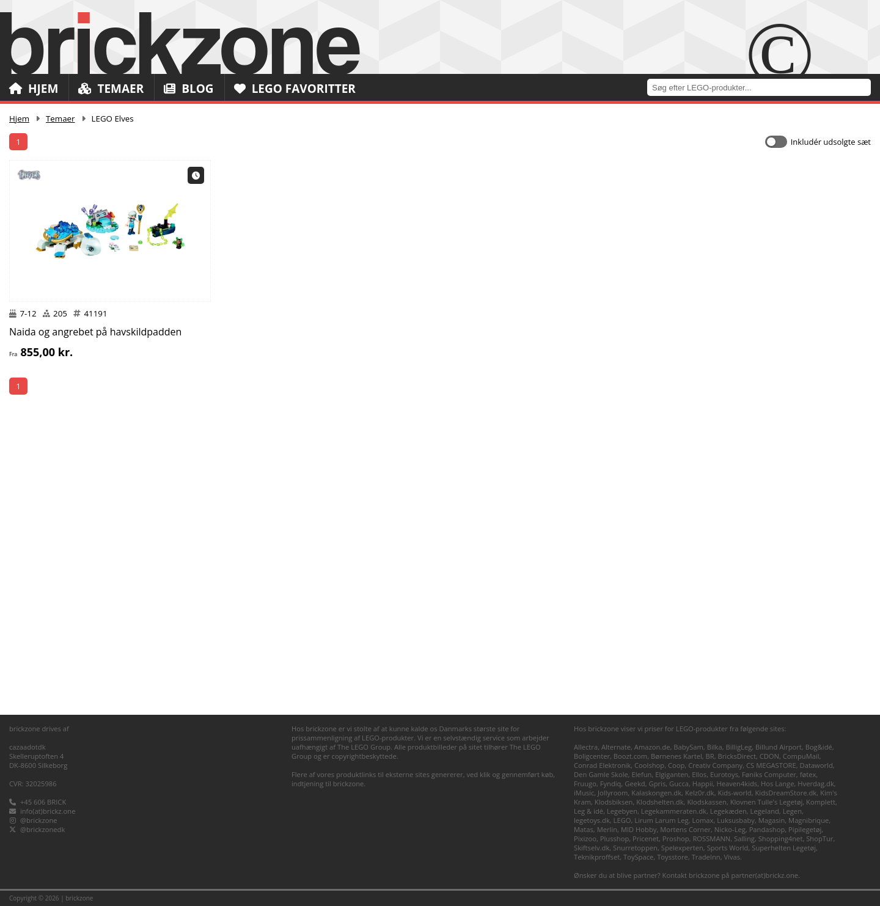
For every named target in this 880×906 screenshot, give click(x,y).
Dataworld (816, 765)
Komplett (820, 801)
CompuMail (801, 756)
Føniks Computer (769, 774)
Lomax (702, 820)
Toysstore (672, 856)
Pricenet (645, 838)
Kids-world (735, 792)
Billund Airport (778, 746)
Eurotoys (724, 774)
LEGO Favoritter (295, 89)
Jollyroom (613, 792)
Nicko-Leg (730, 829)
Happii (702, 783)
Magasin (771, 820)
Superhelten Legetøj (784, 847)
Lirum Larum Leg (661, 820)
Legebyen (622, 811)
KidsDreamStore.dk (785, 792)
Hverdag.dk (816, 783)
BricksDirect (737, 756)
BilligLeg (738, 746)
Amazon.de (652, 746)
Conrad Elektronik (602, 765)
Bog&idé (818, 746)
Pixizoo (585, 838)
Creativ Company (715, 765)
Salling (744, 838)
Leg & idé (588, 811)
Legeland (764, 811)
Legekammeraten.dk (673, 811)
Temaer (111, 89)
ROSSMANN (711, 838)
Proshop (675, 838)
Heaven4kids (736, 783)
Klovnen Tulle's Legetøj (766, 801)
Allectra (586, 746)
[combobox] (763, 87)
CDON (769, 756)
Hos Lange (777, 783)
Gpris (657, 783)
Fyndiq (611, 783)
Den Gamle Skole (601, 774)
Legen (792, 811)
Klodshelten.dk (659, 801)
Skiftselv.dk (591, 847)
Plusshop (614, 838)
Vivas (732, 856)
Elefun (642, 774)
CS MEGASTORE (771, 765)
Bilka (714, 746)
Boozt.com (630, 756)
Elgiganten (671, 774)
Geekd (635, 783)
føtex (808, 774)
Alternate (616, 746)
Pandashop (767, 829)
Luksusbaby (736, 820)
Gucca (679, 783)
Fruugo (585, 783)
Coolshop (649, 765)
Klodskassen (706, 801)
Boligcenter (592, 756)
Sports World (728, 847)
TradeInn (706, 856)
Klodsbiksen (614, 801)
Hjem (33, 89)
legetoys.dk (592, 820)
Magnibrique (808, 820)
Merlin (607, 829)
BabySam (688, 746)
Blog (188, 89)
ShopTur (819, 838)
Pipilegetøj (804, 829)
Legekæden (728, 811)
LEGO (622, 820)
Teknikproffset (597, 856)
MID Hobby (638, 829)
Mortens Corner (685, 829)
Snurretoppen (635, 847)
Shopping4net (780, 838)
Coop (676, 765)
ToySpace (638, 856)
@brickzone (38, 820)
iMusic (584, 792)
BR (710, 756)
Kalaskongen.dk (656, 792)
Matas (583, 829)
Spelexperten (682, 847)
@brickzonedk (42, 829)
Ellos (699, 774)
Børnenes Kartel (676, 756)
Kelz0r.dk (699, 792)
